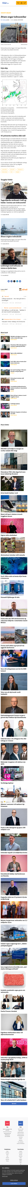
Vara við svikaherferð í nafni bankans (13, 1100)
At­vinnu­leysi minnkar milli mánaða (13, 555)
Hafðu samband (21, 1132)
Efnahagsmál (20, 169)
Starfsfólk (20, 1137)
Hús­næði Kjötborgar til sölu (10, 597)
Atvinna (20, 1154)
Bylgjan (20, 1159)
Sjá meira (14, 1103)
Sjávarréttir (12, 169)
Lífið (7, 1156)
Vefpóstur (20, 1140)
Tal (20, 1164)
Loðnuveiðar (4, 169)
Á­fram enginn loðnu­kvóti (11, 237)
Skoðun (7, 1157)
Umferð (20, 1138)
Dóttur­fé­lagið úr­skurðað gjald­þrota (13, 1079)
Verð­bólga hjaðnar (15, 403)
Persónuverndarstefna (7, 1131)
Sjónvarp (7, 1159)
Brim (11, 172)
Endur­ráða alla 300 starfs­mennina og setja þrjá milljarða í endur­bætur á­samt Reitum (14, 620)
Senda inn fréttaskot (20, 1143)
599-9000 (8, 1136)
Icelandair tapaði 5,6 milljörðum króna (14, 853)
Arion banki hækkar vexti (9, 493)
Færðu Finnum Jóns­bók (9, 1011)
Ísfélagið (17, 172)
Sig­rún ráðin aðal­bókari (16, 353)
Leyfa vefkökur (14, 1183)
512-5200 (21, 1129)
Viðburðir (20, 1156)
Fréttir (7, 1151)
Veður (21, 1157)
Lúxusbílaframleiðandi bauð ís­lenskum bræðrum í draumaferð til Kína (18, 388)
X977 (21, 1162)
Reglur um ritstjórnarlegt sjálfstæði (7, 1130)
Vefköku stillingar (14, 1180)
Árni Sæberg (3, 20)
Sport (7, 1154)
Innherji (20, 1151)
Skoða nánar (5, 1176)
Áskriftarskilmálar (20, 1135)
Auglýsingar (20, 1130)
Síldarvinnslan (4, 172)
